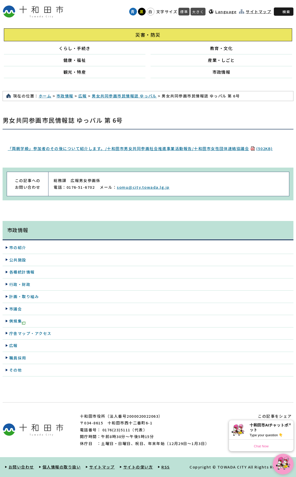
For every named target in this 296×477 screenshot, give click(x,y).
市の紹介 (17, 247)
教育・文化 (221, 48)
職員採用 (17, 357)
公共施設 (17, 259)
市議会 (15, 308)
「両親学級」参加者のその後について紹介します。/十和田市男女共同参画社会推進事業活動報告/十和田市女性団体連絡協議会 (140, 148)
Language (225, 11)
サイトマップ (258, 11)
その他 (15, 370)
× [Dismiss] (290, 424)
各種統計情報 (22, 272)
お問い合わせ (21, 467)
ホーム (45, 95)
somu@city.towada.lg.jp (143, 187)
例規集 (17, 321)
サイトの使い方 (138, 467)
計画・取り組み (24, 296)
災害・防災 (147, 34)
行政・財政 (19, 284)
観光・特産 (74, 72)
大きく (198, 11)
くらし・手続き (74, 48)
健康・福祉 (74, 60)
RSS (165, 467)
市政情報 (221, 72)
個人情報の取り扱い (62, 467)
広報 (82, 95)
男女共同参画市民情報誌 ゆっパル (124, 95)
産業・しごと (221, 60)
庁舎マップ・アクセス (30, 333)
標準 (184, 11)
